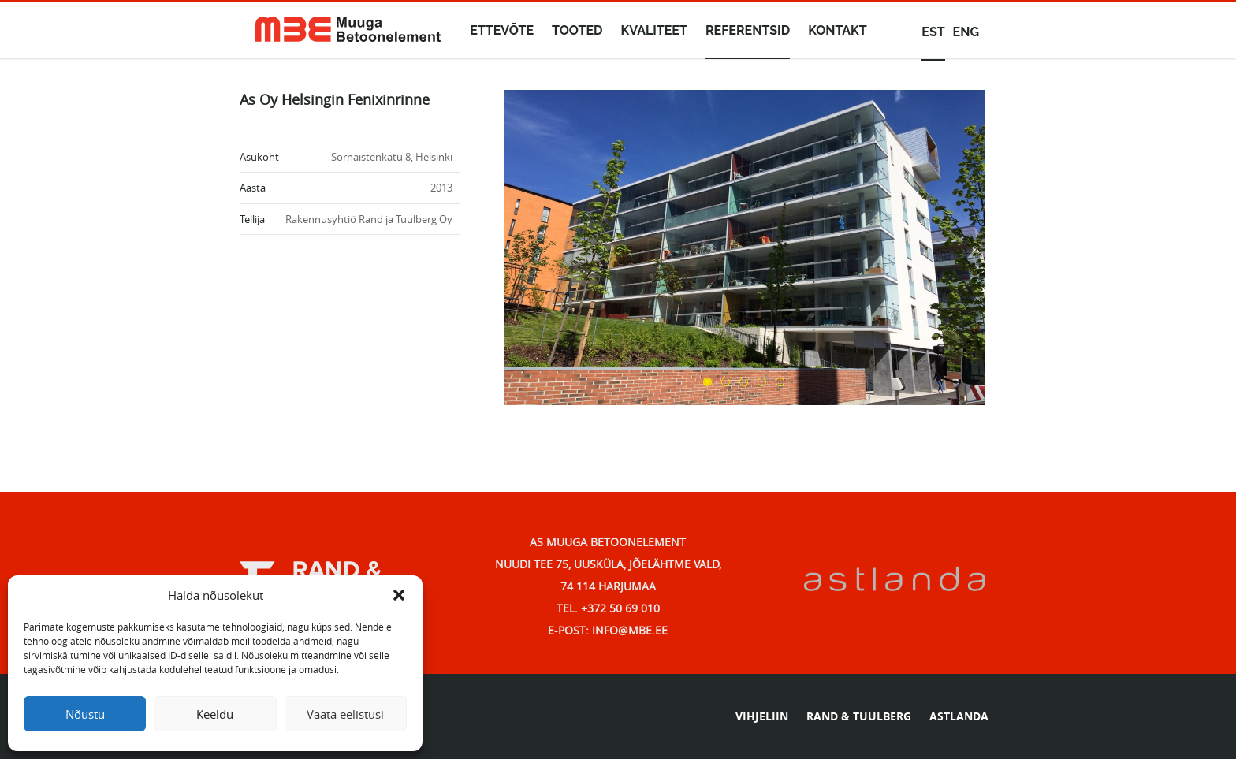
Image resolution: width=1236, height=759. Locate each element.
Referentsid (747, 30)
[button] (399, 595)
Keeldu (214, 714)
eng (966, 31)
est (932, 31)
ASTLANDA (958, 716)
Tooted (577, 30)
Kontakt (837, 30)
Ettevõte (502, 30)
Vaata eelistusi (345, 714)
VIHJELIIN (761, 716)
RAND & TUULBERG (858, 716)
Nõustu (85, 714)
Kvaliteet (654, 30)
